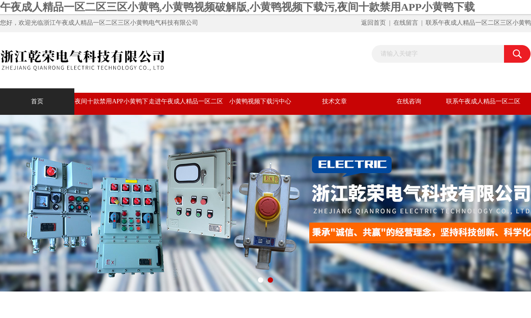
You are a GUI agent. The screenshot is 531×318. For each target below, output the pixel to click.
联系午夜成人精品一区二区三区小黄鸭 (478, 22)
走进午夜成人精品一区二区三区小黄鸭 (186, 106)
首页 (37, 101)
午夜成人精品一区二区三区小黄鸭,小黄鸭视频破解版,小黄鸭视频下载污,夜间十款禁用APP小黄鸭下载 (237, 7)
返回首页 (373, 22)
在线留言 (405, 22)
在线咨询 (408, 101)
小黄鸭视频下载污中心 (260, 101)
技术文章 (334, 101)
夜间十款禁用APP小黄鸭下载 (111, 106)
